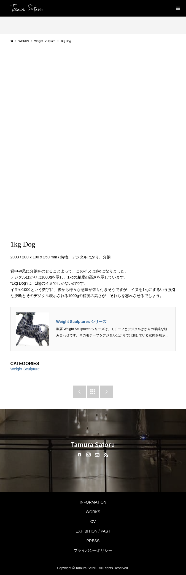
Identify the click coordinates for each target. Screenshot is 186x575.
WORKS (93, 512)
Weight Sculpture (25, 369)
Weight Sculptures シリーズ (81, 321)
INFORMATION (93, 502)
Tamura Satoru (93, 444)
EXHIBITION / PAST (93, 531)
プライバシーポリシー (93, 550)
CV (93, 521)
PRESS (93, 541)
